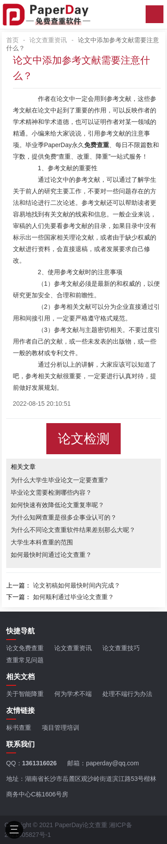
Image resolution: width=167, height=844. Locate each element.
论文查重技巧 (121, 648)
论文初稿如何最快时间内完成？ (76, 585)
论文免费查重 (25, 648)
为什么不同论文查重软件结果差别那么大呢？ (73, 529)
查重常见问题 (25, 660)
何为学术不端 (73, 693)
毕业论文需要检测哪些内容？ (51, 492)
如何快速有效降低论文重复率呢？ (57, 504)
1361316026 (39, 763)
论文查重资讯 (48, 40)
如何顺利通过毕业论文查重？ (73, 596)
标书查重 (18, 727)
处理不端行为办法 (127, 693)
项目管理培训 (60, 727)
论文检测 (84, 439)
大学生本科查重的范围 (42, 542)
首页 (12, 40)
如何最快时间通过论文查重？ (51, 554)
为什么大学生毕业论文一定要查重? (59, 480)
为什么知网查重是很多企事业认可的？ (64, 517)
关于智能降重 (25, 693)
